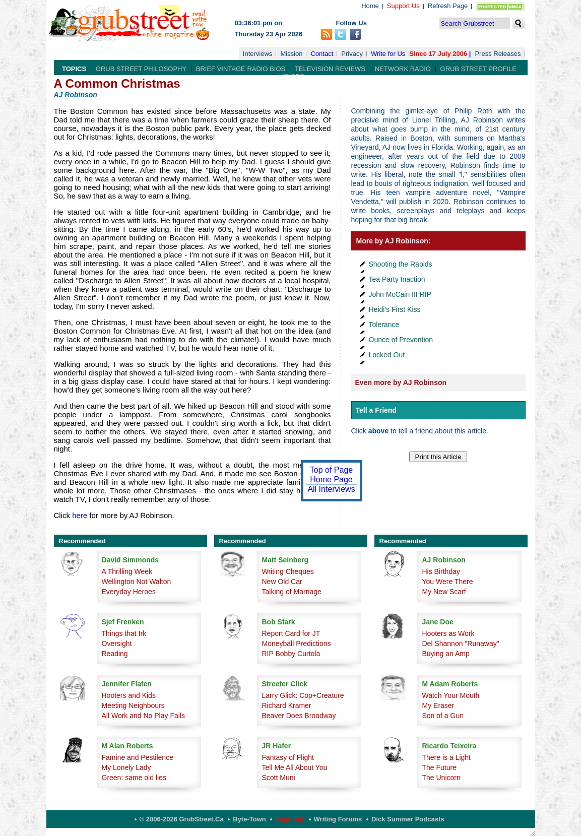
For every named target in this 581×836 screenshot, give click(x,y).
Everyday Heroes (129, 592)
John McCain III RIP (400, 294)
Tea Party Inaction (397, 279)
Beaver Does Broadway (299, 716)
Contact (321, 53)
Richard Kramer (286, 705)
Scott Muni (278, 778)
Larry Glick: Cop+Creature (303, 695)
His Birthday (441, 571)
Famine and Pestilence (137, 757)
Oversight (117, 643)
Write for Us (388, 53)
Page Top (289, 819)
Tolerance (384, 324)
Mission (291, 53)
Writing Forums (338, 819)
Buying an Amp (446, 654)
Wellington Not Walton (136, 581)
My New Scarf (444, 592)
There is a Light (446, 757)
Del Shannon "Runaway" (460, 643)
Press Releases (498, 53)
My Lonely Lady (126, 767)
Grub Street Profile (478, 69)
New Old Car (282, 581)
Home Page (331, 479)
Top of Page (331, 470)
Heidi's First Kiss (395, 309)
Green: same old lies (134, 778)
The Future (439, 767)
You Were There (447, 581)
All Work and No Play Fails (143, 716)
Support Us (403, 6)
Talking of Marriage (291, 592)
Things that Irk (124, 633)
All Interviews (331, 489)
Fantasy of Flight (288, 757)
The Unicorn (441, 778)
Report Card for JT (291, 633)
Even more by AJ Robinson (401, 382)
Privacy (352, 53)
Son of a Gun (443, 716)
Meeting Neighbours (133, 705)
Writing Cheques (288, 571)
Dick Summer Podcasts (407, 819)
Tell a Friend (376, 410)
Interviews (258, 53)
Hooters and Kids (129, 695)
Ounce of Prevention (401, 340)
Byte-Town (249, 819)
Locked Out (387, 355)
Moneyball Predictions (296, 643)
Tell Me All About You (295, 767)
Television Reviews (330, 69)
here (79, 515)
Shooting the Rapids (400, 264)
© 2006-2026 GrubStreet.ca (182, 819)
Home (370, 6)
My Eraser (438, 705)
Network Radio (403, 69)
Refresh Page (448, 6)
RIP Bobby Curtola (291, 654)
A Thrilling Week (127, 571)
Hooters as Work (448, 633)
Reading (115, 654)
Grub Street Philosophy (141, 69)
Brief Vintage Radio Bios (240, 69)
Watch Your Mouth (451, 695)
